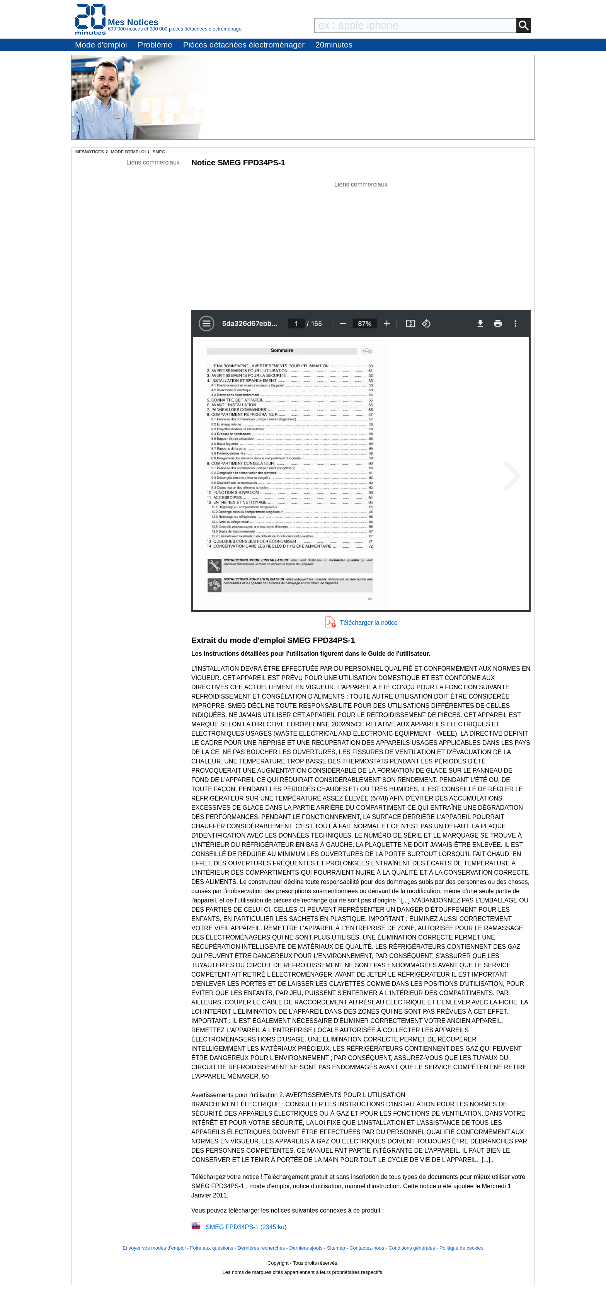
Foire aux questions (211, 1248)
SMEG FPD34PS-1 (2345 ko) (246, 1227)
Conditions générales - (413, 1248)
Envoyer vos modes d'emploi (154, 1248)
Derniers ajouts (306, 1248)
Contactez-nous (366, 1248)
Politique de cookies (461, 1248)
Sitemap (336, 1248)
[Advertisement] (361, 243)
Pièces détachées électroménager (244, 44)
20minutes (333, 44)
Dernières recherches (261, 1248)
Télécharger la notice (368, 622)
